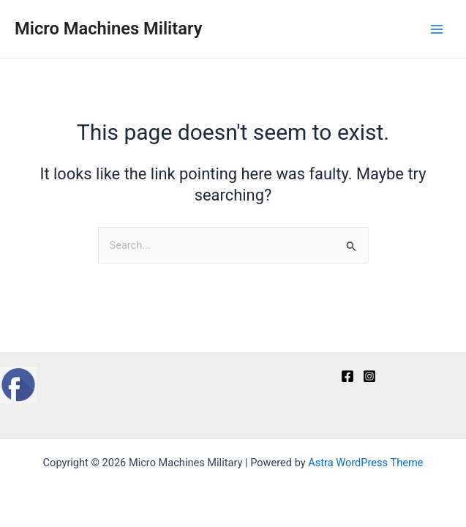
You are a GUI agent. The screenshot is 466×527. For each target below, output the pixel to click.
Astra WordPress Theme (365, 462)
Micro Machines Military (108, 28)
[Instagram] (369, 376)
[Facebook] (347, 376)
